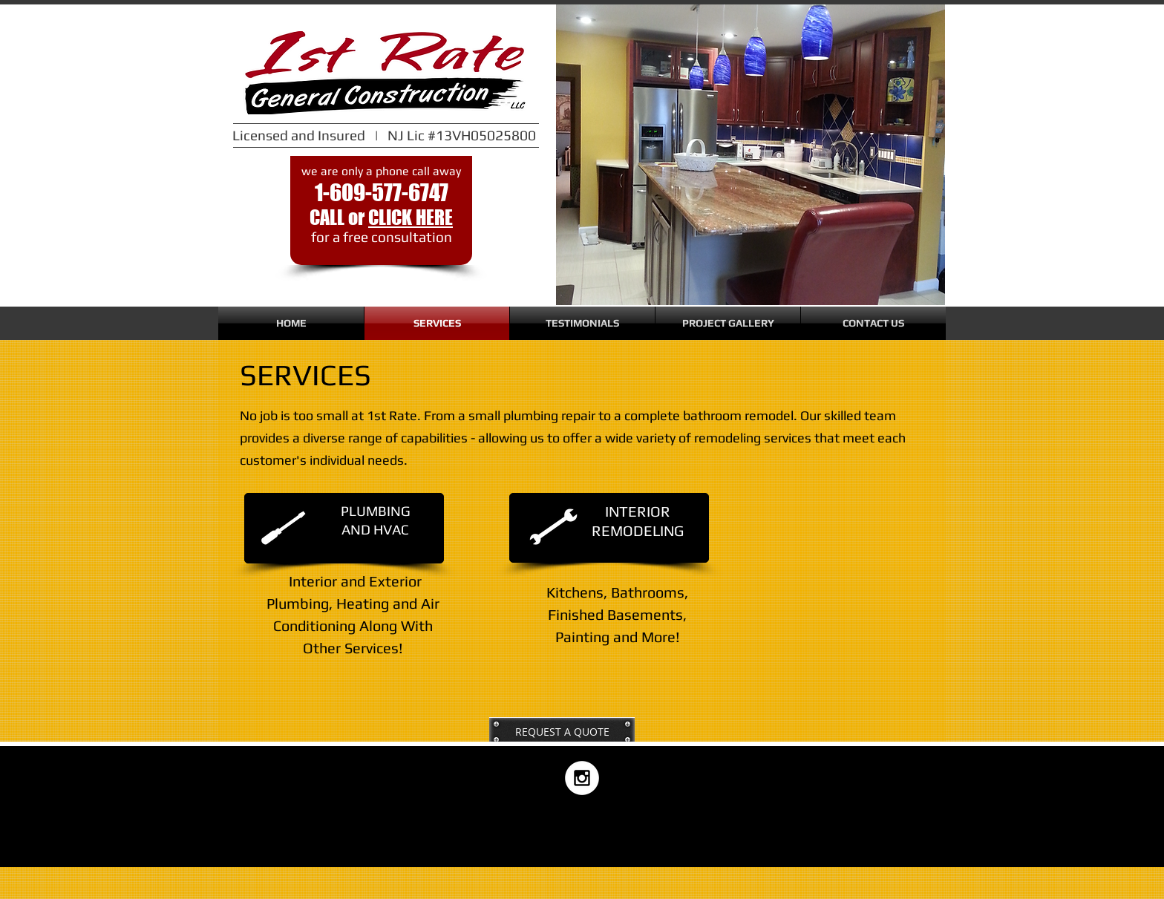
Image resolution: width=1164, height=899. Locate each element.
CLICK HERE (410, 217)
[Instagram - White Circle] (582, 778)
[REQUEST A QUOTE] (562, 732)
